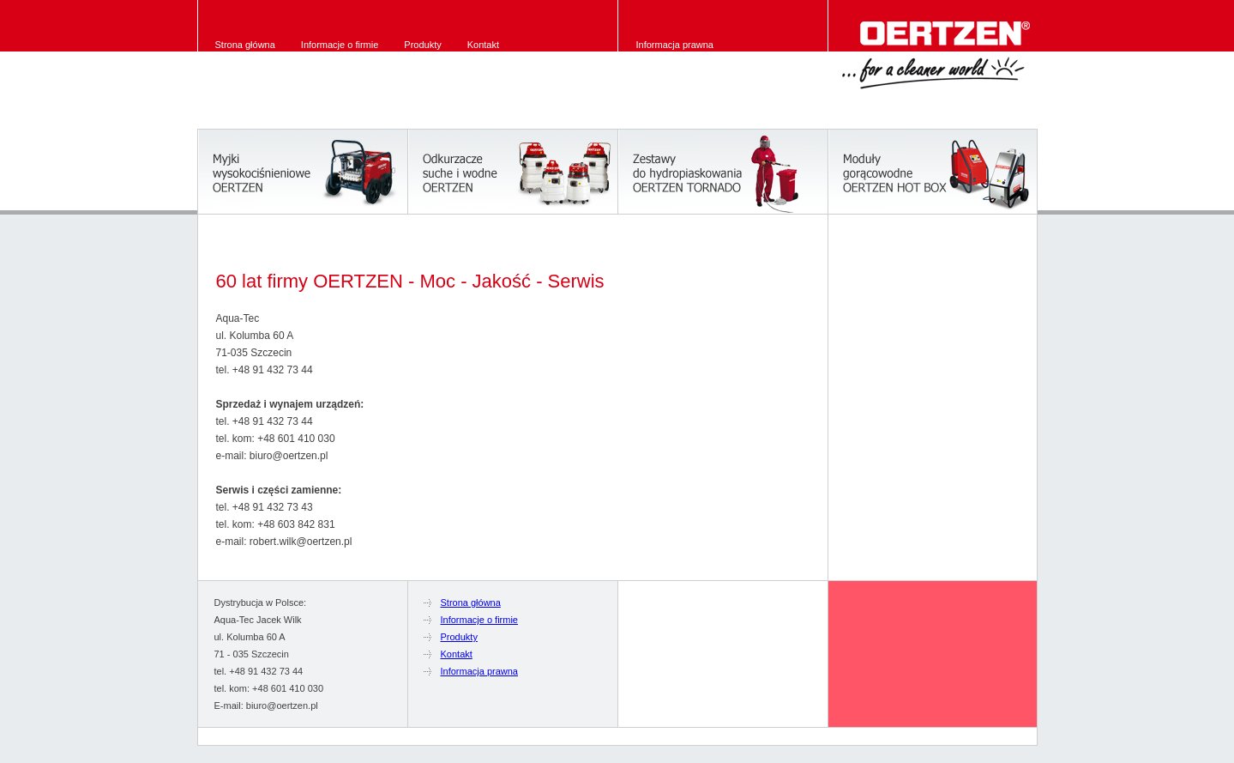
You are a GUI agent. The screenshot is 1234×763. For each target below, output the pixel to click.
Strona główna (245, 44)
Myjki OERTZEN (302, 172)
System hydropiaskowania (722, 172)
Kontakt (483, 44)
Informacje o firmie (339, 44)
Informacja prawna (675, 44)
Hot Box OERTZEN (933, 172)
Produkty (422, 44)
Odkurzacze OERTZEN (512, 172)
